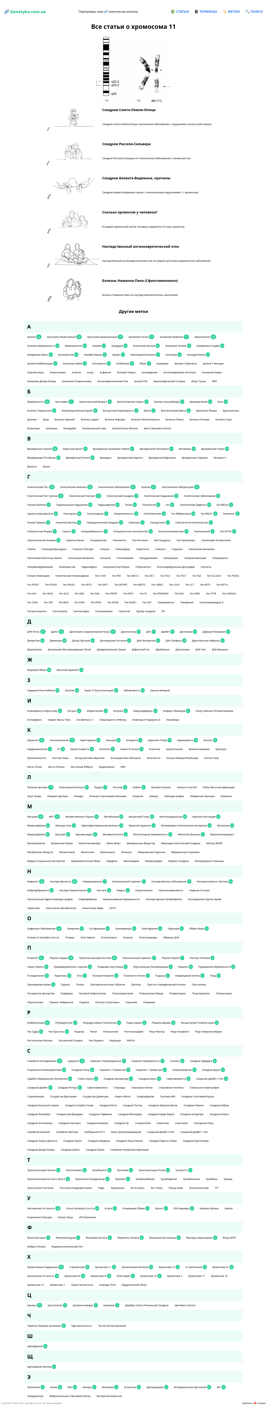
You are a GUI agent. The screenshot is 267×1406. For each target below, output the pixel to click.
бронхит (32, 419)
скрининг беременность (147, 1061)
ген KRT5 (205, 584)
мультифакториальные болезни (102, 825)
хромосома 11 (105, 1267)
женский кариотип (70, 670)
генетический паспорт (85, 496)
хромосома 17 (197, 1276)
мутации (62, 834)
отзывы (70, 937)
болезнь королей (65, 419)
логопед (120, 787)
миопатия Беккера (90, 843)
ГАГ (163, 611)
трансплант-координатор (92, 1179)
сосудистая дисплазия (63, 1096)
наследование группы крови (205, 899)
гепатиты (206, 566)
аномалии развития (174, 337)
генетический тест (41, 487)
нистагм (104, 890)
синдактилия (143, 1123)
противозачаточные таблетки (108, 984)
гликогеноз (143, 549)
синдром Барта (149, 1078)
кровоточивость (82, 749)
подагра (162, 975)
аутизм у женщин (213, 363)
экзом (56, 1387)
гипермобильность (94, 531)
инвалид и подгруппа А (146, 719)
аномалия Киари (212, 372)
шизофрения (37, 1346)
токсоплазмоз (76, 1170)
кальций (113, 740)
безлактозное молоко (125, 428)
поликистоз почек (137, 975)
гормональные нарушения (74, 504)
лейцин (154, 796)
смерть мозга (122, 1096)
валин (47, 466)
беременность (38, 401)
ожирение (75, 928)
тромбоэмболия (145, 1179)
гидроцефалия (109, 504)
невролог (35, 881)
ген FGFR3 (111, 593)
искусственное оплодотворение (215, 710)
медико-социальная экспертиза (46, 861)
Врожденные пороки (42, 448)
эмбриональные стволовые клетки (70, 1396)
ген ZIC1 (150, 575)
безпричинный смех (94, 428)
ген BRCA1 (209, 513)
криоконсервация (199, 749)
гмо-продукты (162, 540)
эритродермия (157, 1387)
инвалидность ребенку (113, 719)
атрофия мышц (95, 354)
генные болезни (39, 504)
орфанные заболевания (44, 928)
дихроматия (34, 649)
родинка (79, 1031)
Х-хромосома (79, 1267)
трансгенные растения (40, 1187)
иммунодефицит (145, 711)
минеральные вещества (141, 843)
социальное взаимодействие (46, 1070)
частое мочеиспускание (112, 1325)
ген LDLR (174, 584)
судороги (76, 1061)
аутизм (34, 337)
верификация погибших (43, 457)
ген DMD (195, 593)
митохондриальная (173, 816)
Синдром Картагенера (196, 1140)
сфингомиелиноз (97, 1087)
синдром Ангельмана (40, 1123)
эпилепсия (36, 1387)
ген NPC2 (86, 584)
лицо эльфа (34, 796)
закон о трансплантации (101, 690)
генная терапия (38, 522)
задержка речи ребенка (43, 690)
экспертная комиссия (110, 1396)
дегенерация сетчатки (115, 640)
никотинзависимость (171, 890)
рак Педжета (96, 1040)
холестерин (126, 1276)
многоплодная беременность (152, 834)
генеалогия (151, 504)
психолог (35, 958)
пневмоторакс (178, 993)
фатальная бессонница (165, 1237)
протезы (136, 984)
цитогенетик (57, 1305)
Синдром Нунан (72, 1140)
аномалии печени (178, 345)
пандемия (149, 1002)
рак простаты (59, 1031)
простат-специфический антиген (166, 984)
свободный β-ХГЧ (94, 1132)
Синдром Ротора (70, 1087)
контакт (210, 740)
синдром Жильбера (39, 1114)
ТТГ (217, 1187)
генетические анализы (76, 487)
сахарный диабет (39, 1087)
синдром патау (83, 1070)
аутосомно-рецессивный (64, 337)
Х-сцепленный (196, 1267)
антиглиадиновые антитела (180, 372)
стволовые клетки (142, 1087)
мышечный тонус (141, 816)
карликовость (187, 740)
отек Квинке (88, 937)
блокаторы (33, 428)
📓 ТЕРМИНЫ (205, 11)
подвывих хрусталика (112, 966)
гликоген (160, 549)
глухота (69, 531)
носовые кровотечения (75, 890)
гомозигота (120, 540)
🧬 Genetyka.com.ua (25, 11)
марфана (112, 861)
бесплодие (64, 401)
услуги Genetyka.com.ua (82, 1208)
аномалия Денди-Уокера (42, 381)
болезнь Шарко (90, 419)
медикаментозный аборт (86, 861)
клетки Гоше (211, 758)
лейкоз (139, 787)
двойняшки (163, 649)
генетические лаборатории (181, 487)
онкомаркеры (125, 928)
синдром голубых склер (79, 1105)
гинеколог (231, 513)
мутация (35, 816)
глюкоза (105, 549)
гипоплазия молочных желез (44, 558)
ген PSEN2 (233, 575)
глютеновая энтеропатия (216, 540)
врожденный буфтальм (162, 457)
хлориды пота (107, 1284)
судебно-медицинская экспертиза (49, 1078)
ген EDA (179, 593)
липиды (79, 796)
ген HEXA (47, 593)
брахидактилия (201, 401)
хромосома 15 (169, 1267)
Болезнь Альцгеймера (169, 401)
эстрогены (132, 1387)
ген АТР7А (228, 531)
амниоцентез (205, 337)
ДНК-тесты (36, 631)
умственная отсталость (44, 1208)
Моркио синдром (178, 861)
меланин (126, 852)
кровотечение (174, 749)
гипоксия (105, 558)
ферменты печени (130, 1237)
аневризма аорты (40, 354)
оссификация (99, 928)
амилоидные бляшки (145, 354)
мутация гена (65, 825)
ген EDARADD (161, 593)
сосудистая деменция (96, 1096)
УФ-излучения (87, 1217)
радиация (115, 1040)
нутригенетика (144, 890)
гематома (137, 522)
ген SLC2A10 (214, 575)
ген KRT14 (222, 584)
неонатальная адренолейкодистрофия (50, 899)
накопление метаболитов (61, 908)
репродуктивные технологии (102, 1022)
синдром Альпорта (70, 1123)
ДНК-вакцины (220, 649)
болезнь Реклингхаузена (145, 419)
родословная (136, 1022)
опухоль (128, 937)
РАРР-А (131, 1040)
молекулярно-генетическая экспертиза (186, 825)
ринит (94, 1031)
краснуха (221, 749)
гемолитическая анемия (43, 540)
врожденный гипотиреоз (157, 448)
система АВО (168, 1096)
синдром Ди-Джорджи (69, 1114)
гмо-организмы (186, 540)
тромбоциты (102, 1170)
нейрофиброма (88, 899)
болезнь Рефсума (115, 419)
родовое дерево (164, 1022)
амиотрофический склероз (169, 381)
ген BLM (64, 602)
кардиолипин (107, 766)
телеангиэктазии (199, 1187)
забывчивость (134, 690)
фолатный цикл (38, 1237)
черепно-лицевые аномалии (46, 1325)
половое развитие (105, 975)
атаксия (77, 372)
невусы (123, 890)
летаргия (138, 796)
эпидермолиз (35, 1396)
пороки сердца (62, 958)
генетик (148, 487)
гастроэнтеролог (37, 611)
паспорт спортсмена (107, 1002)
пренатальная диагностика (98, 958)
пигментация (224, 993)
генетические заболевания (202, 496)
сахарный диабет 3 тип (161, 1132)
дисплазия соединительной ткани (92, 631)
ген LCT (190, 584)
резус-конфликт (180, 1031)
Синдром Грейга (70, 1149)
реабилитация (38, 1022)
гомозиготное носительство (194, 522)
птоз (82, 975)
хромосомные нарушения (45, 1267)
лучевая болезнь (161, 787)
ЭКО (72, 1387)
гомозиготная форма (42, 531)
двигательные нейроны (208, 640)
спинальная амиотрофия (205, 1087)
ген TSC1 (181, 575)
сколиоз (177, 1061)
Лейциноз (227, 796)
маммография (154, 861)
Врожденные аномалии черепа (113, 448)
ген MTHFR (121, 584)
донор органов (83, 640)
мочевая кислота (115, 834)
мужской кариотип (142, 825)
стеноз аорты (87, 1078)
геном (131, 504)
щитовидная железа (41, 1366)
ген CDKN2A (229, 593)
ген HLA (32, 593)
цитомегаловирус (85, 1305)
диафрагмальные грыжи (111, 649)
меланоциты (108, 852)
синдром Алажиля (98, 1123)
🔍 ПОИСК (254, 11)
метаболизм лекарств (40, 852)
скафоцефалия (146, 1096)
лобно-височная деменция (219, 787)
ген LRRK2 (158, 584)
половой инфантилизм (93, 993)
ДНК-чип (200, 649)
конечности (154, 758)
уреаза (229, 1208)
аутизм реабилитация (42, 363)
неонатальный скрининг (129, 881)
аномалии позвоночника (77, 381)
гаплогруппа (60, 611)
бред (46, 419)
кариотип (35, 740)
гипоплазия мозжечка (81, 558)
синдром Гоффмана (101, 1114)
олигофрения (152, 928)
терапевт (122, 1179)
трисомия (125, 1170)
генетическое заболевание (117, 487)
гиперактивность (126, 513)
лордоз (100, 787)
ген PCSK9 (51, 584)
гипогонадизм (97, 513)
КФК (123, 766)
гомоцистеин (160, 522)
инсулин (120, 711)
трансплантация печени (43, 1170)
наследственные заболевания (171, 881)
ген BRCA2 (225, 504)
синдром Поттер (133, 1105)
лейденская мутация (202, 796)
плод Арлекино (201, 993)
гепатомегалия (155, 513)
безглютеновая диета (176, 410)
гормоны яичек (75, 540)
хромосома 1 (58, 1284)
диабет (167, 631)
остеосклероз (109, 937)
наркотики (33, 908)
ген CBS (48, 602)
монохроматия (36, 843)
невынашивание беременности (121, 899)
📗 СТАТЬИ (180, 11)
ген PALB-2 (69, 584)
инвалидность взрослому (44, 711)
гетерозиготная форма (116, 566)
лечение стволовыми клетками (108, 796)
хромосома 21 (223, 1267)
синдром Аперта (219, 1114)
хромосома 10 (151, 1276)
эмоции (89, 1387)
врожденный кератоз (130, 457)
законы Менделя (160, 690)
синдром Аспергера (192, 1114)
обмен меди (199, 928)
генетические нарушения (161, 496)
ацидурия (119, 345)
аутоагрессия (68, 354)
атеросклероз (58, 372)
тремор (228, 1179)
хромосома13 (101, 1276)
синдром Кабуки (220, 1105)
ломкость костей (187, 787)
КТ (61, 749)
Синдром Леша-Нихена (130, 1140)
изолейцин (173, 719)
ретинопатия (111, 1031)
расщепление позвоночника (200, 1022)
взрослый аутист (75, 448)
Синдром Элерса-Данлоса (42, 1140)
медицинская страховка (185, 852)
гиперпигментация (195, 558)
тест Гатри (157, 1187)
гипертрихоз (171, 558)
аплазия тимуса (126, 372)
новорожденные (95, 881)
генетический (204, 531)
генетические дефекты (195, 504)
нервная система (199, 890)
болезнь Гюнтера (200, 419)
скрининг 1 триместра (151, 1070)
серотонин (182, 1123)
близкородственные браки (79, 410)
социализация (36, 1096)
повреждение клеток (190, 975)
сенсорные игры (204, 1123)
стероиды (120, 1087)
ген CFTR (211, 593)
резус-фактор (157, 1031)
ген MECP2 (139, 584)
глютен (31, 549)
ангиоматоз (101, 363)
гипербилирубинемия (40, 566)
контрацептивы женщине (126, 758)
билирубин (70, 428)
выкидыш (106, 457)
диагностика (131, 631)
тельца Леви (176, 1187)
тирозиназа (118, 1187)
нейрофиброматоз (40, 890)
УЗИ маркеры (183, 1208)
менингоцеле (67, 852)
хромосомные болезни (137, 1267)
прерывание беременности (216, 966)
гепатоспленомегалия (173, 531)
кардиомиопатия (39, 749)
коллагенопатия (62, 740)
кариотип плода (160, 740)
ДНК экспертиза (148, 640)
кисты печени (56, 766)
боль (223, 401)
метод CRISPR (214, 843)
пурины (65, 984)
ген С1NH (101, 575)
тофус (101, 1187)
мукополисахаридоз (222, 834)
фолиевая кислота (99, 1237)
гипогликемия (125, 558)
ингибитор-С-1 (85, 719)
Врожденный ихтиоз (80, 457)
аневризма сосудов (210, 345)
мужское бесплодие (206, 816)
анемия (99, 345)
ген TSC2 (165, 575)
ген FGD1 (128, 593)
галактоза (125, 611)
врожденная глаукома (195, 457)
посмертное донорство (41, 993)
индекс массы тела (59, 719)
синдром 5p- (122, 1123)
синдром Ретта (108, 1105)
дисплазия (188, 631)
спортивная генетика (171, 1087)
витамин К (220, 457)
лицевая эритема (58, 796)
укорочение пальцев (39, 1217)
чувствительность (82, 1325)
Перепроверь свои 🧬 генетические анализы (108, 11)
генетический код (68, 522)
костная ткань (60, 758)
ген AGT (147, 602)
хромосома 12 (35, 1284)
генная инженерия (38, 575)
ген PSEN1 (33, 584)
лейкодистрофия (174, 796)
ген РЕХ (116, 575)
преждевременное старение (73, 966)
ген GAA (95, 593)
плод (215, 975)
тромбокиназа (191, 1179)
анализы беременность (43, 345)
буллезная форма (206, 410)
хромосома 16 (219, 1276)
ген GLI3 (64, 593)
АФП (215, 381)
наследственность (63, 881)
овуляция (176, 928)
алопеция (174, 354)
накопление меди (93, 908)
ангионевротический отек (113, 381)
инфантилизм (97, 711)
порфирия (67, 993)
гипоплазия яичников (202, 549)
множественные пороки (82, 816)
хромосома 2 (175, 1276)
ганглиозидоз (81, 611)
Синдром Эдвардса (203, 1061)
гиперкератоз (220, 558)
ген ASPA (79, 602)
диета (57, 631)
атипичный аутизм (146, 345)
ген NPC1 (103, 584)
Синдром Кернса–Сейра (163, 1140)
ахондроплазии (198, 354)
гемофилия (187, 602)
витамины (187, 448)
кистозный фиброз (81, 766)
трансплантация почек (154, 1170)
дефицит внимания (216, 631)
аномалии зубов (75, 363)
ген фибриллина (183, 513)
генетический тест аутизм (45, 496)
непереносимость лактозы (215, 881)
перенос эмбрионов (61, 1002)
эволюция (110, 1387)
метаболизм (113, 816)
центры (34, 1305)
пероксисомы (35, 1002)
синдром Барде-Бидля (161, 1114)
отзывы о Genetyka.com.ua (43, 937)
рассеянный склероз (71, 1040)
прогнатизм (199, 984)
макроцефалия (38, 834)
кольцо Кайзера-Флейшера (182, 758)
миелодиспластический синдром (181, 843)
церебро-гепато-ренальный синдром (147, 1305)
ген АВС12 (133, 575)
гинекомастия (67, 566)
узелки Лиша (66, 1217)
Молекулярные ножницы (210, 861)
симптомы (163, 1123)
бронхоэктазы (231, 410)
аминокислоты (76, 345)
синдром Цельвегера (118, 1078)
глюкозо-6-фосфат (83, 549)
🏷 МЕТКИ (231, 11)
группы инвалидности (42, 513)
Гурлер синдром (146, 611)
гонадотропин (98, 540)
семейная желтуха (67, 1132)
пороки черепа (173, 958)
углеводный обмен (136, 1208)
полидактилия (38, 975)
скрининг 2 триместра (115, 1070)
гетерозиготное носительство (133, 531)
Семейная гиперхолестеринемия (129, 1149)
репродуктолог (66, 1022)
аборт (145, 363)
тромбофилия (169, 1179)
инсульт (74, 711)
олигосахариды (148, 937)
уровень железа (209, 1208)
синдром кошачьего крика (43, 1105)
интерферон (34, 719)
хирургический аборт (134, 1284)
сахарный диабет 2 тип (212, 1078)
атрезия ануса (35, 372)
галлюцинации (104, 611)
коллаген (107, 749)
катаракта (134, 740)
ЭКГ (221, 1387)
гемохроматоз (166, 602)
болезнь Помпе (175, 419)
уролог (161, 1208)
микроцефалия (38, 825)
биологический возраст (95, 401)
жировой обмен (39, 670)
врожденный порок (215, 448)
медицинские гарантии (152, 852)
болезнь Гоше (224, 419)
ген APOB (113, 602)
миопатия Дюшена (191, 834)
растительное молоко (40, 1040)
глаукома (177, 549)
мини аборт (113, 843)
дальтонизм (182, 649)
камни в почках (132, 749)
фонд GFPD (229, 1237)
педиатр (84, 1002)
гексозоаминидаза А (212, 602)
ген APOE (96, 602)
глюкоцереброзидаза (54, 549)
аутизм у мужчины (186, 363)
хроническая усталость (43, 1276)
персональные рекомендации (153, 966)
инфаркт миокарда (176, 711)
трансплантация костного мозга (48, 1179)
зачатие (72, 690)
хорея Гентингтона (82, 1284)
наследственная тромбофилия (164, 899)
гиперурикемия (148, 558)
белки (149, 410)
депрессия (35, 640)
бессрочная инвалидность (120, 410)
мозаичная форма (62, 843)
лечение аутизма (40, 787)
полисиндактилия (123, 993)
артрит (118, 354)
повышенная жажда (151, 993)
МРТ (54, 816)
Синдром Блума (95, 1149)
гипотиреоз (72, 513)
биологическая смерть (132, 401)
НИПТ (113, 908)
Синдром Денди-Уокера (41, 1149)
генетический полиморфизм (72, 575)
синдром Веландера (130, 1114)
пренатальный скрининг (139, 958)
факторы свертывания (201, 1237)
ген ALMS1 (130, 602)
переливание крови (41, 984)
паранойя (131, 1002)
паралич (185, 966)
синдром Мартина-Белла (163, 1105)
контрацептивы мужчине (90, 758)
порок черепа (37, 966)
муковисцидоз (86, 834)
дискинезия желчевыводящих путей (69, 649)
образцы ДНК (171, 937)
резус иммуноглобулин (209, 1031)
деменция (58, 640)
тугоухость (183, 1170)
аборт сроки (199, 381)
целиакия (111, 1305)
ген (170, 504)
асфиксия (106, 372)
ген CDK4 (32, 602)
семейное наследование (44, 1061)
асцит (90, 372)
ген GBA (80, 593)
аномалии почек (141, 337)
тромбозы (212, 1179)
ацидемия (162, 363)
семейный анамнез (39, 1132)
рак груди (35, 1031)
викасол (32, 466)
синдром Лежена (194, 1105)
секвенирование (184, 1070)
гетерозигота (143, 566)
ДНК (151, 631)
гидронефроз (89, 566)
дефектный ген (141, 649)
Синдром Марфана (99, 1140)
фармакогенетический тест (68, 1246)
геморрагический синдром (105, 522)
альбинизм (125, 363)
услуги (111, 1208)
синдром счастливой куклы (198, 1096)
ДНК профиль (176, 640)
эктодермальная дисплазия (192, 1387)
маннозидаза (131, 861)
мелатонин (88, 852)
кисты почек (35, 766)
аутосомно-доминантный (105, 337)
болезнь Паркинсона (41, 410)
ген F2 (143, 593)
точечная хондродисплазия (76, 1187)
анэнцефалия (150, 372)
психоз (80, 984)
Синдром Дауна (213, 1070)
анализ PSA (141, 381)
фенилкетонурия (68, 1237)
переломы (62, 975)
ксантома (155, 749)
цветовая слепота (185, 1305)
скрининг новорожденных (108, 1061)
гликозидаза (123, 549)
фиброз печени (36, 1246)
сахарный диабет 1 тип (194, 1132)
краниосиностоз (37, 758)
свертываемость (179, 1078)
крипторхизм (90, 740)
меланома (225, 825)
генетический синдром (123, 496)
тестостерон (137, 1187)
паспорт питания (202, 958)
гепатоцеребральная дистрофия (176, 566)
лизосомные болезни (74, 787)
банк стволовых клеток (158, 428)
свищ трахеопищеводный (126, 1132)
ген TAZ (197, 575)
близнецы (52, 428)
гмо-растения (140, 540)
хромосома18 (74, 1276)
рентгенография (134, 1031)
